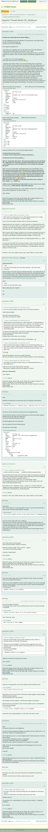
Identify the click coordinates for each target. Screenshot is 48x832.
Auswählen (8, 88)
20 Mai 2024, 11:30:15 (6, 681)
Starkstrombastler (9, 208)
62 (23, 27)
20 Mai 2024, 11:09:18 (6, 601)
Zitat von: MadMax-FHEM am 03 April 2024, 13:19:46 (17, 215)
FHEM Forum (10, 7)
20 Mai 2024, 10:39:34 (6, 466)
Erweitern (13, 88)
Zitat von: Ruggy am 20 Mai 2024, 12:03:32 (14, 789)
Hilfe (25, 830)
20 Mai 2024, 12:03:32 (6, 769)
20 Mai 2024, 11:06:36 (6, 575)
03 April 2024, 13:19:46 (7, 34)
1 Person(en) (5, 378)
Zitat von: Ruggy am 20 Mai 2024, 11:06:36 (14, 637)
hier (39, 238)
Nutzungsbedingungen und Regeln (34, 830)
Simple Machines (12, 830)
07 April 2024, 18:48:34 (7, 260)
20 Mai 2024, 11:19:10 (6, 633)
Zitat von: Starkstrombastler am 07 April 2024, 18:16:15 (17, 307)
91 (28, 27)
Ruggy (6, 391)
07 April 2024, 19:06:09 (7, 303)
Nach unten (4, 27)
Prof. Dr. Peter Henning (11, 257)
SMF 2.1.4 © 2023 (4, 830)
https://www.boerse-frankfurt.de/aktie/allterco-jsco (24, 278)
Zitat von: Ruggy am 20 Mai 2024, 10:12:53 (14, 470)
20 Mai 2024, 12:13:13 (6, 785)
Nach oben (4, 821)
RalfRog (6, 720)
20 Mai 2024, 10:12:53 (6, 394)
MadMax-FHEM (8, 31)
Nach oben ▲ (44, 830)
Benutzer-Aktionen (41, 27)
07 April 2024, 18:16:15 (7, 211)
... (16, 27)
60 (19, 27)
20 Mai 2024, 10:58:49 (6, 539)
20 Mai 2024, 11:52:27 (6, 723)
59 (17, 27)
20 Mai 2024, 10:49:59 (6, 503)
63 (25, 27)
